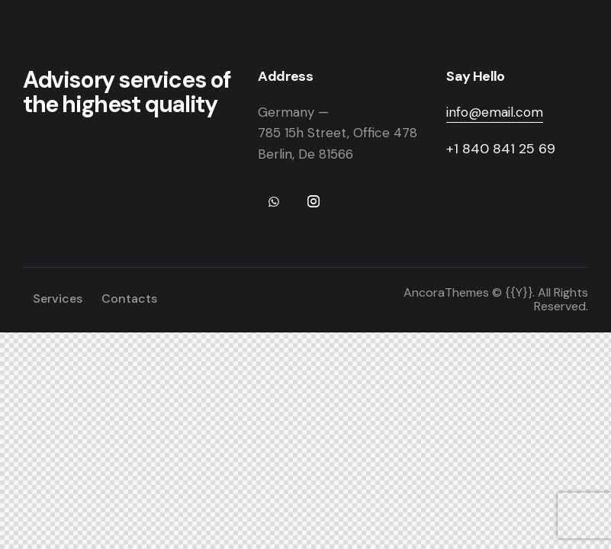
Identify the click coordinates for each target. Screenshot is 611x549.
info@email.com (494, 112)
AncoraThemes (446, 292)
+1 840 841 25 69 (500, 149)
